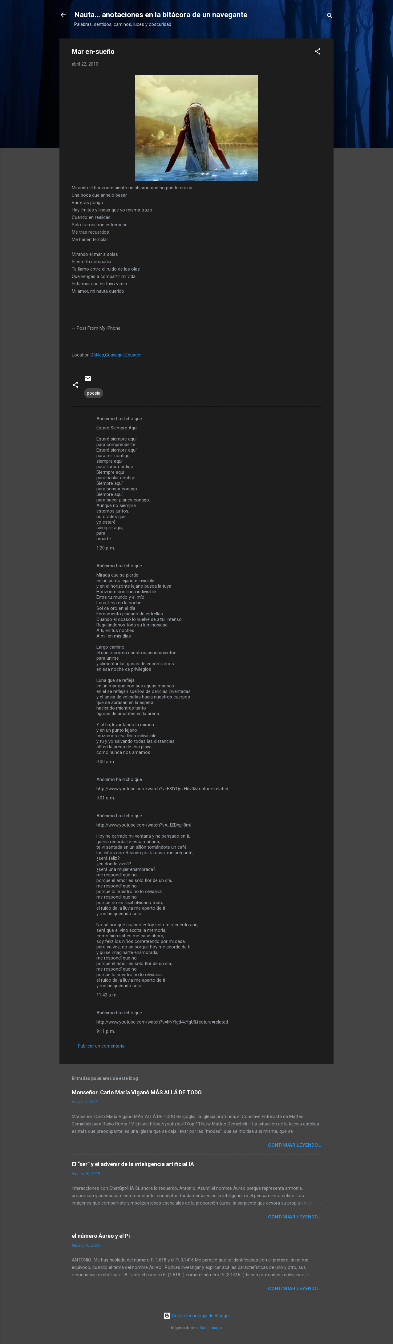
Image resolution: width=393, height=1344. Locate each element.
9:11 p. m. (105, 1031)
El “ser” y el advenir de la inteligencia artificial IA (133, 1164)
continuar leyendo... (294, 1145)
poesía (93, 393)
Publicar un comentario (101, 1046)
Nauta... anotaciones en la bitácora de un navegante (160, 14)
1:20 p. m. (105, 548)
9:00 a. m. (105, 761)
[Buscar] (330, 16)
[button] (317, 52)
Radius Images (211, 1328)
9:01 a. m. (105, 798)
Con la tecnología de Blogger (196, 1315)
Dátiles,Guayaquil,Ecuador (116, 355)
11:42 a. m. (106, 995)
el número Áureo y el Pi (101, 1236)
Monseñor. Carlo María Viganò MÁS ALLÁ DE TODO (137, 1092)
